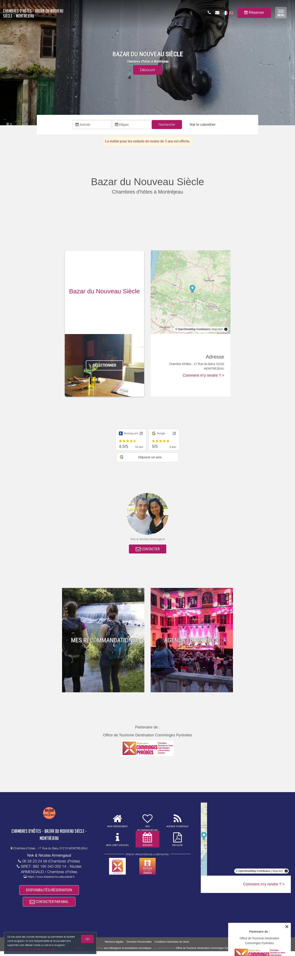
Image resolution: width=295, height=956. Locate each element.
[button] (203, 125)
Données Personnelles (139, 946)
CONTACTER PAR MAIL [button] (49, 906)
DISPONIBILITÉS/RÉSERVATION (49, 893)
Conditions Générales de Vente (171, 946)
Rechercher (167, 125)
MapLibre (217, 330)
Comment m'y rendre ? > (203, 376)
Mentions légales (114, 946)
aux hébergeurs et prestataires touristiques (127, 952)
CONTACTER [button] (148, 550)
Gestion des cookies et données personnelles (32, 949)
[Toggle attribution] (225, 330)
